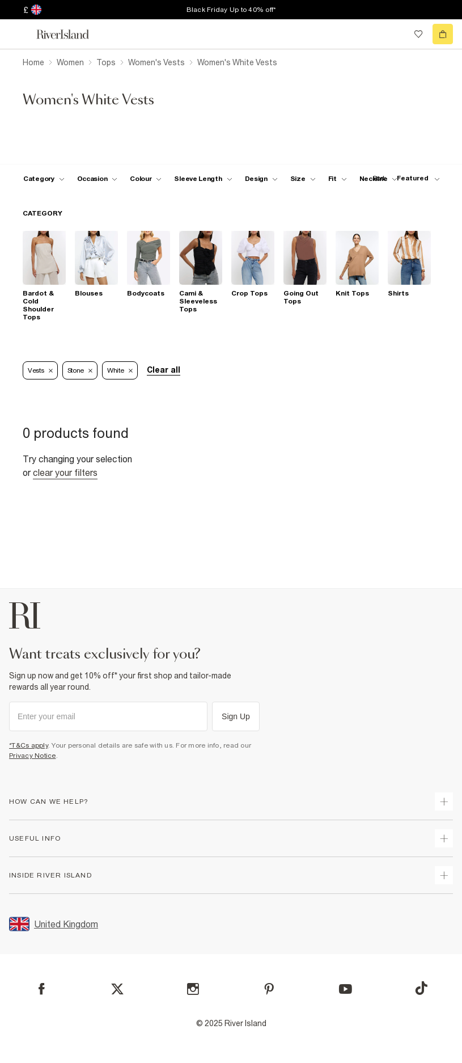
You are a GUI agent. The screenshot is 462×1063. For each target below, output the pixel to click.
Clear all (163, 369)
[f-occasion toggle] (97, 178)
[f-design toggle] (261, 178)
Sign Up (236, 716)
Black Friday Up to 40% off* (231, 10)
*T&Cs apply (28, 745)
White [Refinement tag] (120, 370)
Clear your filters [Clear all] (65, 472)
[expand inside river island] (444, 875)
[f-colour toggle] (146, 178)
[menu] (19, 34)
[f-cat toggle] (44, 178)
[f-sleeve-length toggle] (203, 178)
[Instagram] (193, 989)
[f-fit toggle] (337, 178)
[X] (117, 989)
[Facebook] (41, 989)
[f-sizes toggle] (303, 178)
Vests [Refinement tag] (40, 370)
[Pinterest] (269, 989)
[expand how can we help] (444, 801)
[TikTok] (421, 988)
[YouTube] (345, 989)
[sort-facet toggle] (403, 178)
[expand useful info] (444, 838)
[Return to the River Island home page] (70, 34)
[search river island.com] (395, 34)
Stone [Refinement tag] (80, 370)
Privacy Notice (32, 756)
